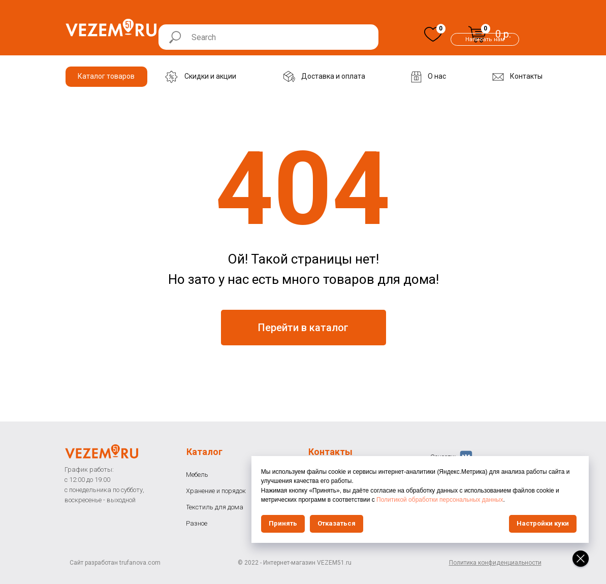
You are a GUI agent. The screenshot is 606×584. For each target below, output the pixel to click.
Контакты (330, 451)
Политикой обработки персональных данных (496, 499)
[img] (433, 34)
